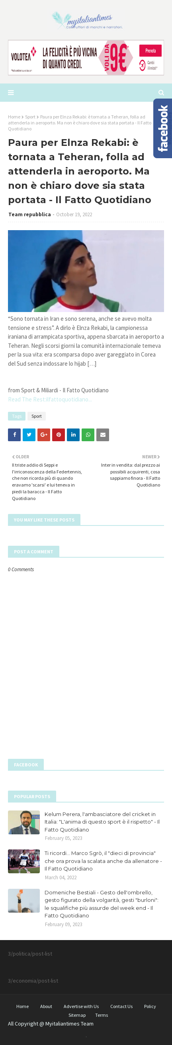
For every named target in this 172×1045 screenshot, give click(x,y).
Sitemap (77, 1015)
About (46, 1006)
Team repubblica (29, 214)
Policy (150, 1006)
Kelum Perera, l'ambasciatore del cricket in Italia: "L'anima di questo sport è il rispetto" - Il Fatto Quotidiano (102, 822)
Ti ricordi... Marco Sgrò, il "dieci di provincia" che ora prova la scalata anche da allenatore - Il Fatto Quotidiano (103, 861)
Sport (30, 117)
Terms (101, 1015)
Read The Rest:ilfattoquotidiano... (50, 399)
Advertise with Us (81, 1006)
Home (14, 117)
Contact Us (121, 1006)
